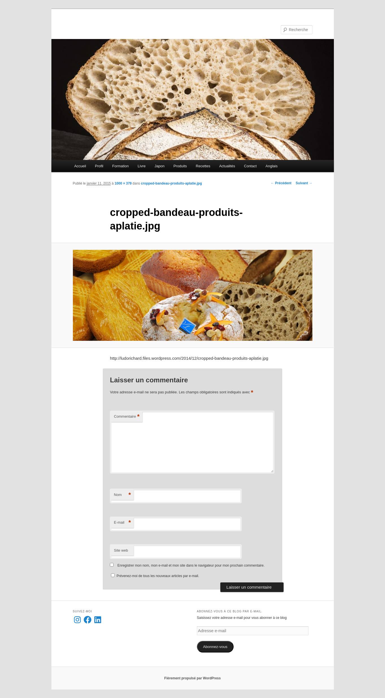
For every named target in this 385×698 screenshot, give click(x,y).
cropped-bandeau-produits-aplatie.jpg (171, 183)
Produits (180, 166)
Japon (159, 166)
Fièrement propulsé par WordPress (192, 678)
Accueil (80, 166)
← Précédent (281, 183)
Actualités (227, 166)
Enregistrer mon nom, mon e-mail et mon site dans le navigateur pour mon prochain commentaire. (191, 565)
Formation (120, 166)
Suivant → (304, 183)
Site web (121, 550)
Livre (141, 166)
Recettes (203, 166)
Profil (99, 166)
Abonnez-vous (215, 647)
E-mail (122, 523)
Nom (122, 495)
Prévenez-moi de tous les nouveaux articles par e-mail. (158, 576)
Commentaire (127, 417)
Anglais (272, 166)
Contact (250, 166)
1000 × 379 (123, 183)
